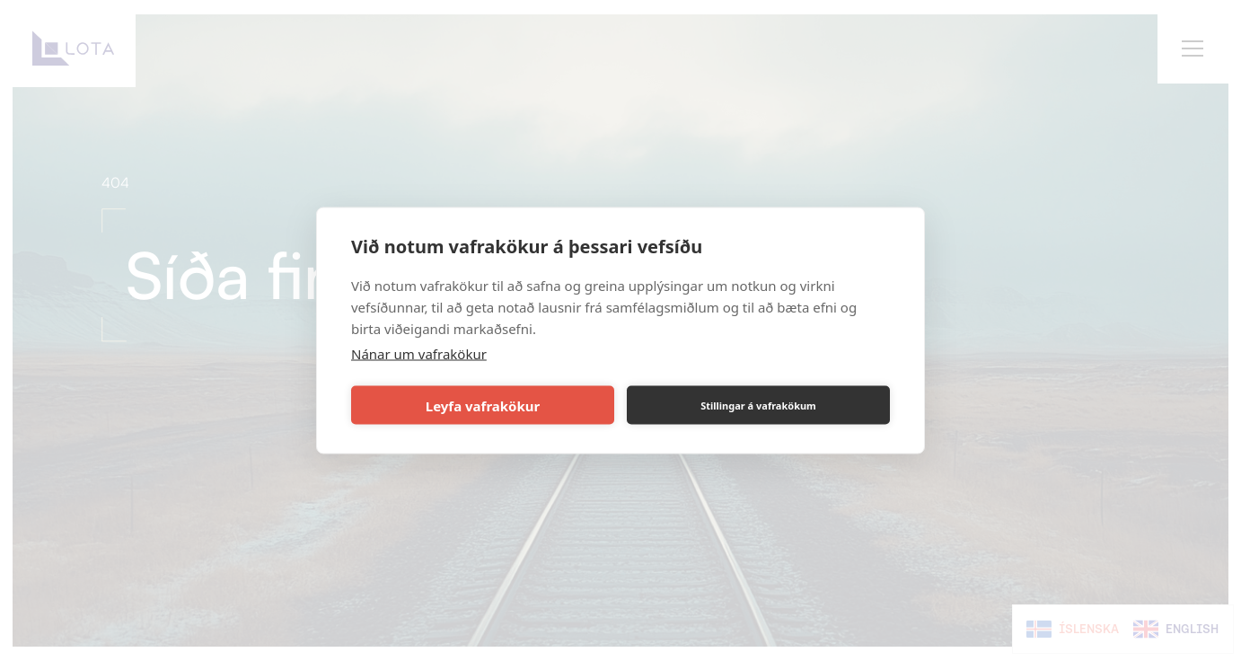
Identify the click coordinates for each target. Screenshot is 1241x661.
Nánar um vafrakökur (419, 354)
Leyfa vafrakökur (483, 405)
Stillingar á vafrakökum (758, 404)
